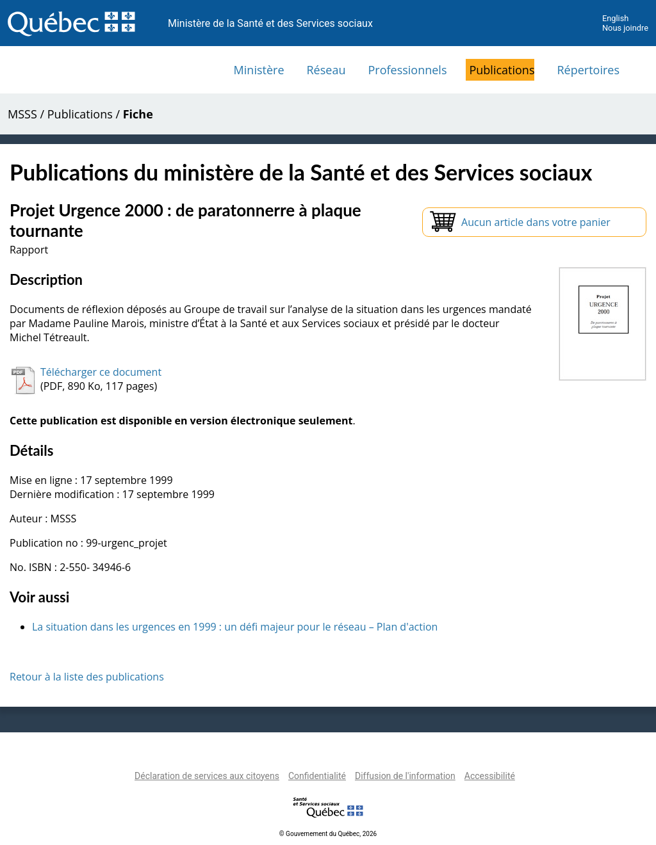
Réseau (326, 69)
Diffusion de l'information (405, 776)
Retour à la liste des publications (87, 677)
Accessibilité (489, 776)
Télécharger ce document (100, 372)
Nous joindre (625, 28)
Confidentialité (317, 776)
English (615, 18)
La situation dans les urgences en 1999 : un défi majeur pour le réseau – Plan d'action (235, 627)
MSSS (22, 114)
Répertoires (588, 69)
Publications (501, 69)
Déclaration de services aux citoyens (207, 776)
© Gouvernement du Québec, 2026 (328, 833)
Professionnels (407, 69)
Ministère (259, 69)
